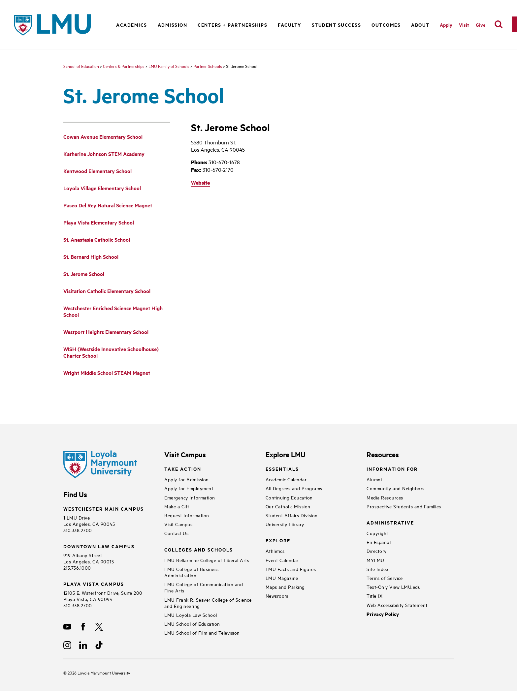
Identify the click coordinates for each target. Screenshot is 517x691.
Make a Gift (176, 506)
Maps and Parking (285, 587)
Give (480, 24)
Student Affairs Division (292, 515)
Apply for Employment (188, 488)
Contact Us (176, 533)
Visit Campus (178, 524)
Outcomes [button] (386, 24)
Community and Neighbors (396, 488)
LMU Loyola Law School (190, 615)
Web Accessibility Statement (397, 605)
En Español (379, 542)
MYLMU (375, 560)
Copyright (377, 533)
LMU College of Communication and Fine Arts (203, 587)
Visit (464, 24)
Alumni (374, 479)
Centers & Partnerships (124, 66)
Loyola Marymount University (99, 673)
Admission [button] (172, 24)
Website (200, 182)
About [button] (420, 24)
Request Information (186, 515)
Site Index (377, 569)
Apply (446, 24)
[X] (99, 627)
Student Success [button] (336, 24)
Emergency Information (189, 497)
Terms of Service (385, 578)
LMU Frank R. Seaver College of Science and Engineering (207, 602)
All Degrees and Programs (294, 488)
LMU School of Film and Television (202, 632)
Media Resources (385, 497)
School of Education (81, 66)
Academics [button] (131, 24)
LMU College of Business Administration (191, 572)
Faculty (289, 24)
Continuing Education (289, 497)
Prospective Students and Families (404, 506)
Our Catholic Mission (288, 506)
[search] (498, 24)
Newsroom (277, 595)
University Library (285, 524)
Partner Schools (207, 66)
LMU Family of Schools (168, 66)
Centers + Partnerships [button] (232, 24)
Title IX (374, 595)
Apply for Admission (186, 479)
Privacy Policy (383, 614)
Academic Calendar (286, 479)
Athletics (275, 551)
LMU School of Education (192, 623)
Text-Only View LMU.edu (394, 587)
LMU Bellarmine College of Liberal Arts (206, 560)
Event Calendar (282, 560)
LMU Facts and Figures (291, 569)
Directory (377, 551)
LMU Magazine (282, 578)
